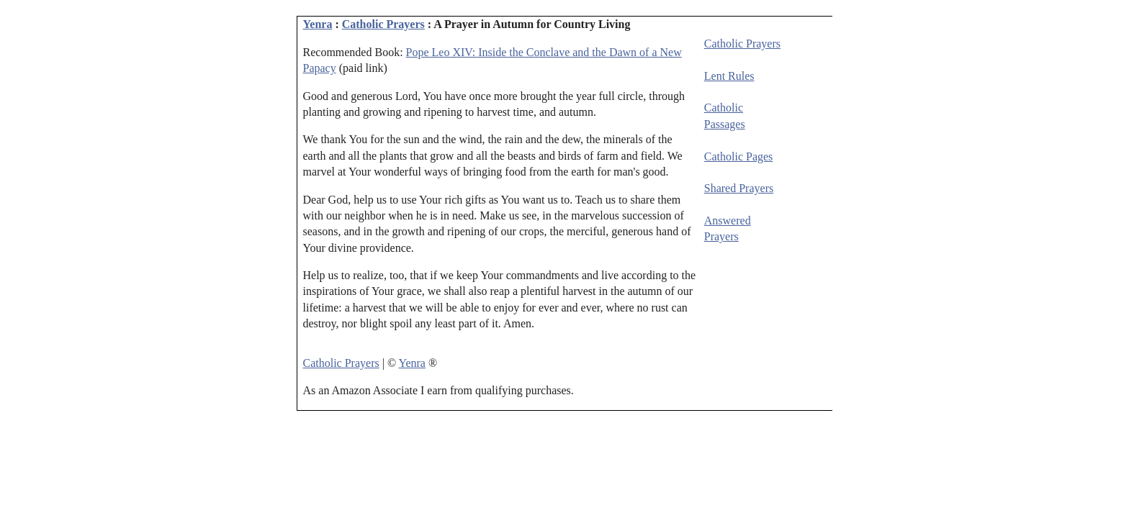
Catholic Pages (738, 156)
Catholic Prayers (383, 24)
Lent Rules (729, 76)
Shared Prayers (738, 188)
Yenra (318, 24)
